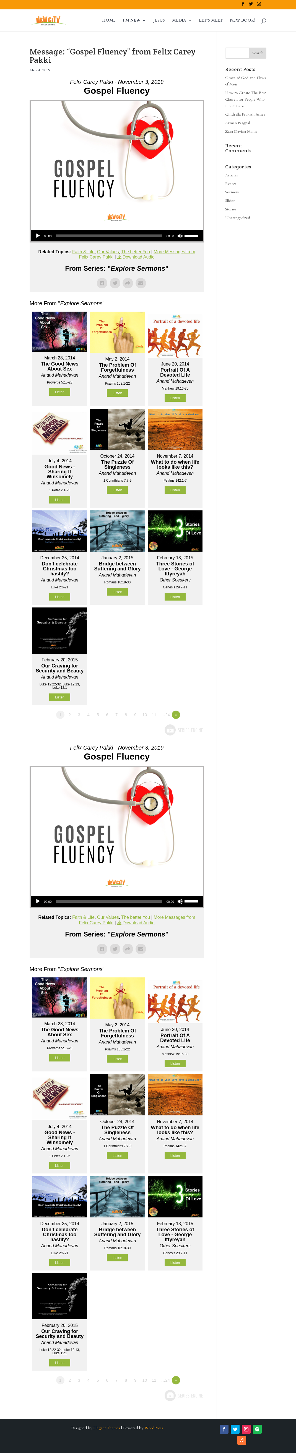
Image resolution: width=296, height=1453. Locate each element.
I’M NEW (132, 21)
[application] (117, 235)
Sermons (232, 192)
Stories (230, 209)
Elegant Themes (106, 1428)
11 (154, 714)
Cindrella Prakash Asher (245, 114)
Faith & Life (83, 251)
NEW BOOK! (242, 21)
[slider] (109, 235)
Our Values (108, 251)
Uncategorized (237, 217)
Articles (231, 175)
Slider (230, 200)
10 (144, 714)
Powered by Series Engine (183, 729)
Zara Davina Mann (241, 131)
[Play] (38, 236)
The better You (135, 251)
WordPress (153, 1428)
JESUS (159, 21)
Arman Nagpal (237, 123)
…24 (165, 714)
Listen (59, 392)
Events (230, 183)
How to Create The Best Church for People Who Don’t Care (245, 99)
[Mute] (180, 236)
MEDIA (179, 21)
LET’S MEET (211, 21)
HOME (109, 21)
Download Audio (139, 257)
